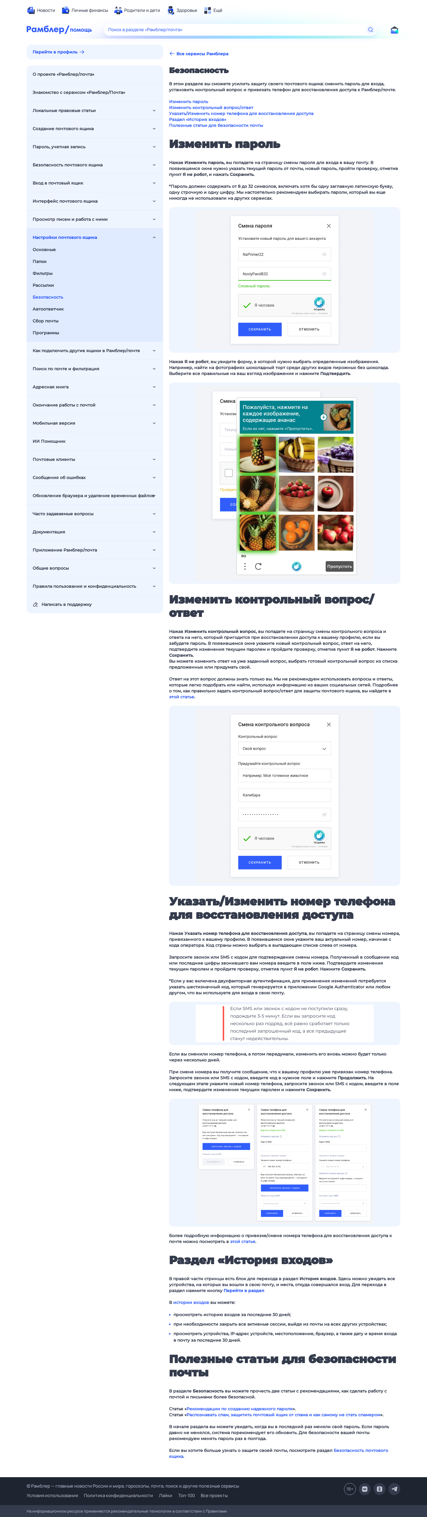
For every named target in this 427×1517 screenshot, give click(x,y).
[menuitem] (41, 10)
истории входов (191, 1302)
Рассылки (43, 285)
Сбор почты (45, 321)
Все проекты (214, 1495)
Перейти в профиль (55, 52)
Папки (40, 261)
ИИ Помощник (49, 441)
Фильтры (42, 273)
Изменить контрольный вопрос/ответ (211, 107)
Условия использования (52, 1495)
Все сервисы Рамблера (198, 53)
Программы (46, 332)
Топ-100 (186, 1495)
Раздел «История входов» (197, 119)
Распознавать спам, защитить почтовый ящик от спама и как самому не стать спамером (283, 1414)
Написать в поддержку (62, 604)
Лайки (165, 1495)
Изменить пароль (188, 101)
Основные (44, 249)
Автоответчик (48, 309)
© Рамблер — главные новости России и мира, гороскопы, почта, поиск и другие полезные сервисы (133, 1486)
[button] (284, 280)
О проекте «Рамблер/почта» (63, 74)
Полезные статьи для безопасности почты (216, 125)
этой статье (181, 697)
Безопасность (48, 297)
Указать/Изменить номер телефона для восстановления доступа (241, 113)
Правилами (216, 1511)
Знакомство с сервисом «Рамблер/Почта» (79, 92)
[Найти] (371, 30)
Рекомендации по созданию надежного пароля (240, 1409)
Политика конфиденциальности (118, 1495)
